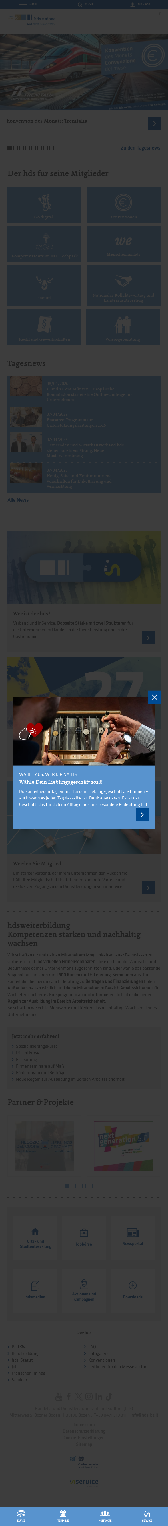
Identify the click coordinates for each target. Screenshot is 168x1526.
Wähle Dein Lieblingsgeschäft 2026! (61, 781)
